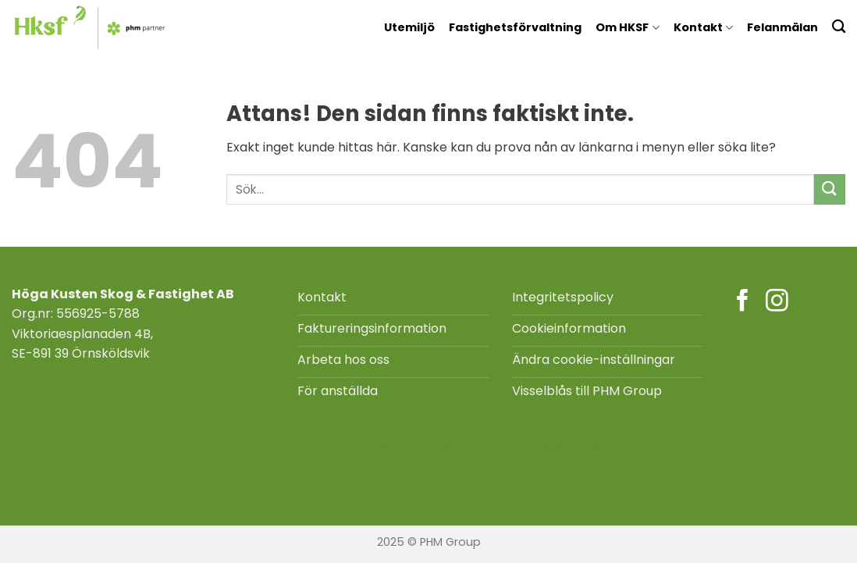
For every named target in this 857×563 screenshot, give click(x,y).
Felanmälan (782, 27)
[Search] (838, 26)
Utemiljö (409, 27)
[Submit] (829, 189)
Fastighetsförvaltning (515, 27)
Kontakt (703, 27)
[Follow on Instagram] (777, 302)
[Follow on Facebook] (742, 302)
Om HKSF (627, 27)
